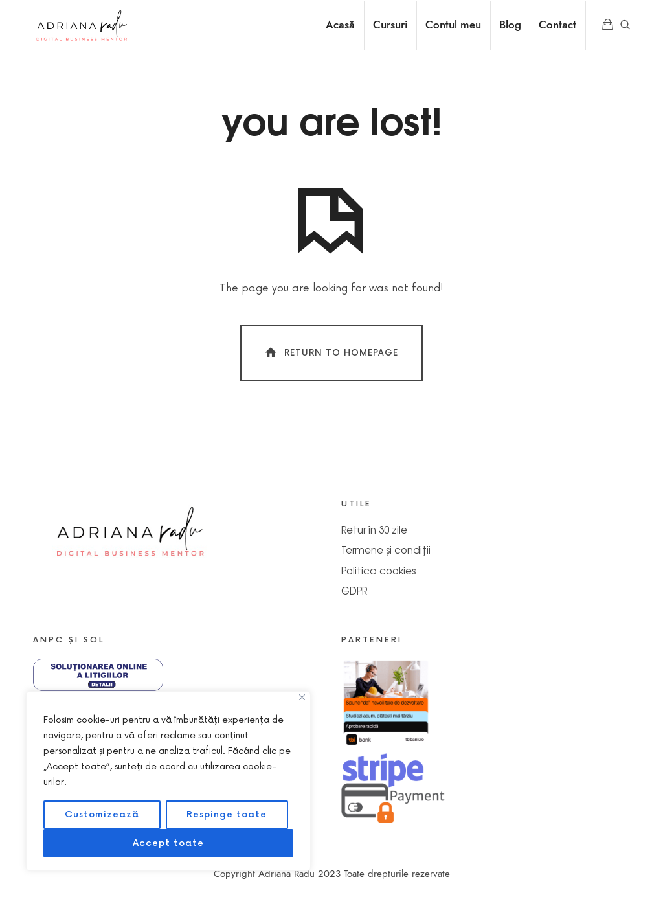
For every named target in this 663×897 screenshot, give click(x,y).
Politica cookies (378, 570)
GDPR (354, 590)
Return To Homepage (330, 352)
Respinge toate (226, 814)
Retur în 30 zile (374, 529)
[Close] (302, 697)
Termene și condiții (386, 549)
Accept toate (168, 842)
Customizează (102, 814)
